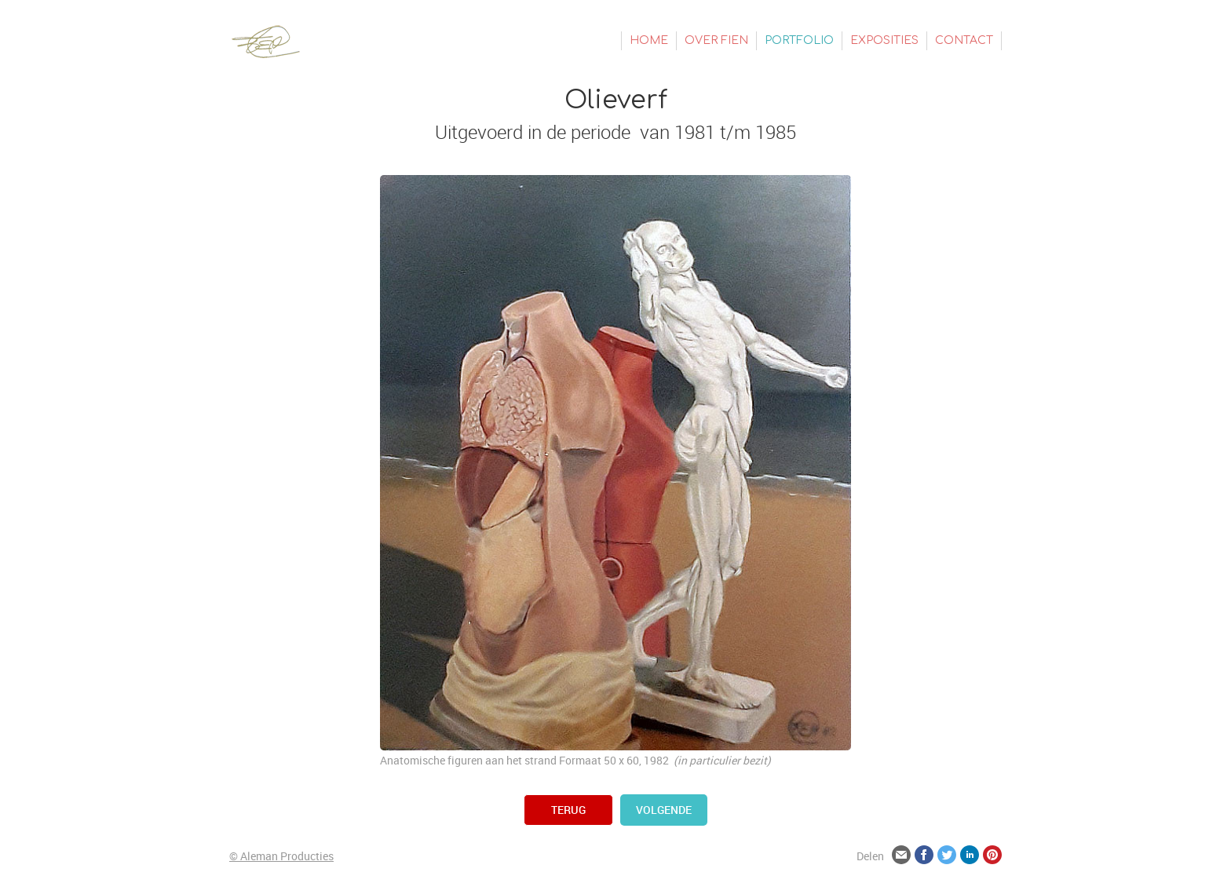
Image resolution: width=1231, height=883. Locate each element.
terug (568, 809)
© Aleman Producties (281, 855)
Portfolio (799, 40)
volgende (664, 809)
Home (649, 40)
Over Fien (716, 40)
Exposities (884, 40)
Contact (964, 40)
